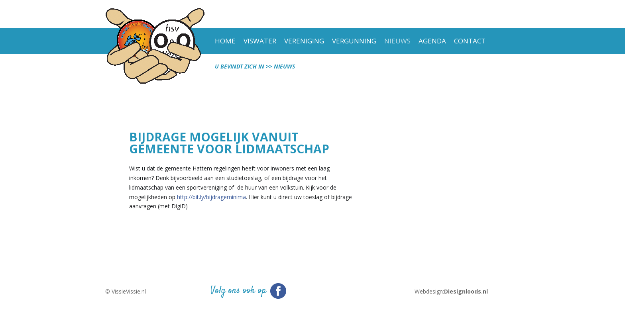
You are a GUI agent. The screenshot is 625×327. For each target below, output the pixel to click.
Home (225, 40)
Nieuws (397, 40)
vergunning (354, 40)
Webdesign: (451, 291)
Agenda (432, 40)
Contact (469, 40)
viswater (260, 40)
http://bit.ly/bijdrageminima (211, 197)
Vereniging (304, 40)
